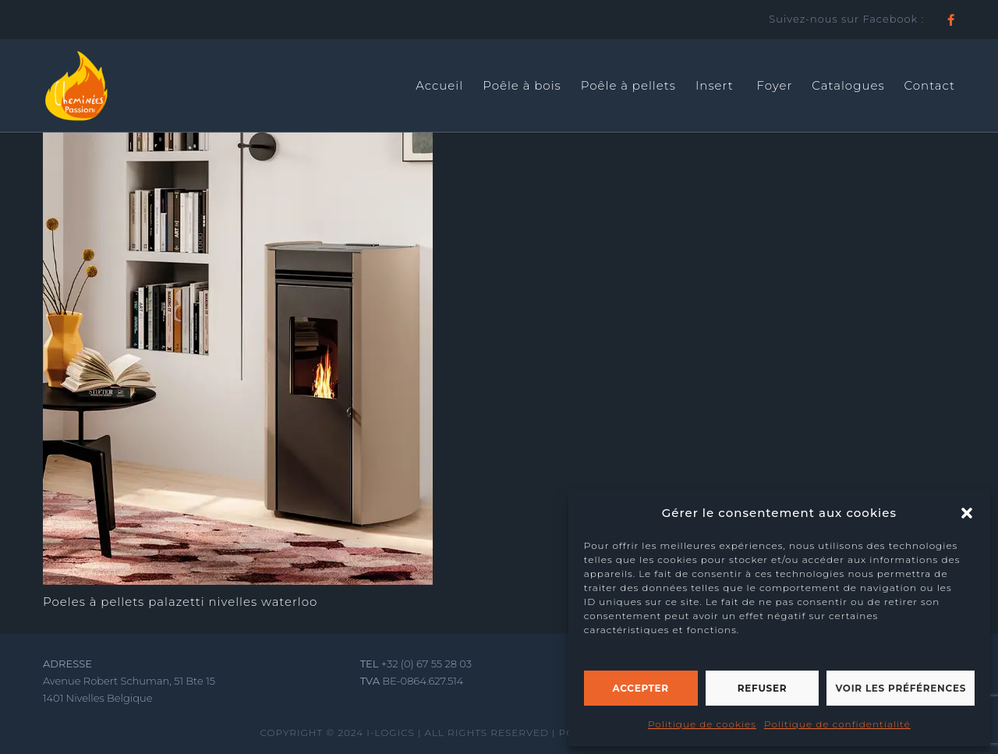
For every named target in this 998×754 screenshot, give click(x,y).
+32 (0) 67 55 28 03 (426, 663)
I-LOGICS (390, 732)
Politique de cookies (702, 724)
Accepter (641, 688)
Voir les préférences (900, 688)
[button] (967, 513)
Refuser (762, 688)
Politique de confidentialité (837, 724)
